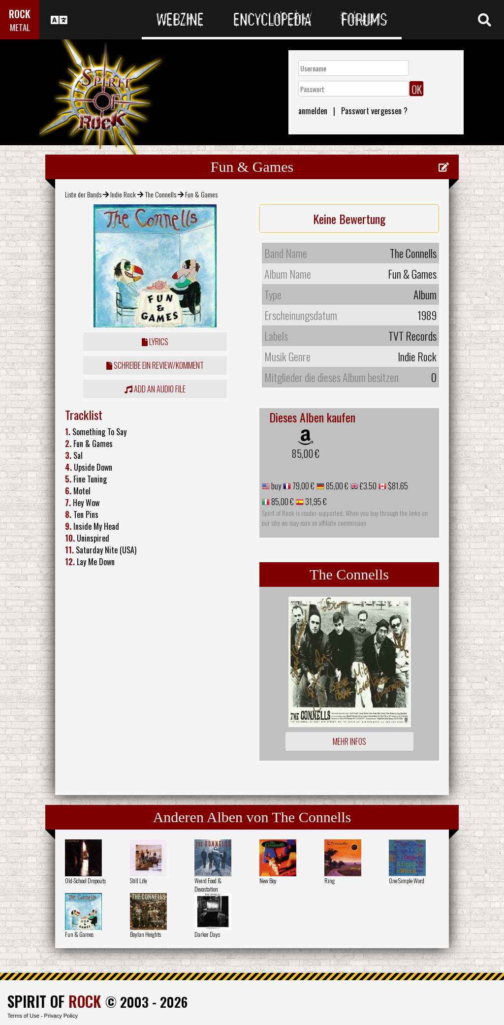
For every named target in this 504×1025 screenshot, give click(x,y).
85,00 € (305, 453)
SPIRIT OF (54, 1001)
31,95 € (315, 502)
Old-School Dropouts (85, 880)
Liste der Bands (83, 194)
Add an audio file (155, 389)
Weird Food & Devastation (207, 884)
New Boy (268, 880)
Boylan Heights (145, 934)
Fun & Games (79, 934)
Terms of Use (23, 1016)
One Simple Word (406, 880)
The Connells (160, 194)
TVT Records (412, 336)
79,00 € (303, 486)
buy (275, 486)
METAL (20, 27)
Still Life (138, 880)
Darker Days (207, 934)
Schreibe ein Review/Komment (155, 365)
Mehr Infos (349, 741)
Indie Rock (123, 194)
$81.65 (397, 486)
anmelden (312, 111)
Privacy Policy (61, 1016)
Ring (329, 880)
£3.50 (367, 486)
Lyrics (155, 342)
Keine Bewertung (349, 218)
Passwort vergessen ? (374, 111)
